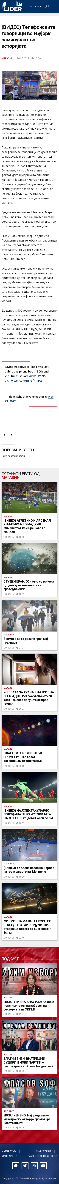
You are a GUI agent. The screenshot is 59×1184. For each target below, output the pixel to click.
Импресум (9, 1151)
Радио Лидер (12, 6)
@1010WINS (37, 376)
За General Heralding (42, 1156)
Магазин (7, 58)
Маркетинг (43, 1151)
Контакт (8, 1156)
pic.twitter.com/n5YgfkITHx (23, 380)
